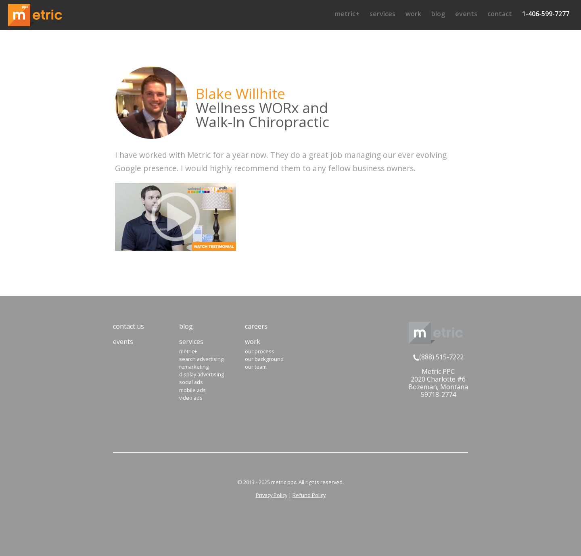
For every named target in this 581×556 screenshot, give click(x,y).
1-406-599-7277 (545, 13)
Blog (438, 13)
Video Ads (191, 397)
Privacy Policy (271, 495)
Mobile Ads (192, 390)
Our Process (259, 351)
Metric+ (347, 13)
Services (382, 13)
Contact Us (128, 326)
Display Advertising (201, 374)
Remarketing (194, 366)
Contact (499, 13)
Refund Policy (309, 495)
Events (466, 13)
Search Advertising (201, 359)
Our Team (256, 366)
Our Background (264, 359)
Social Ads (191, 382)
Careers (256, 326)
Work (413, 13)
